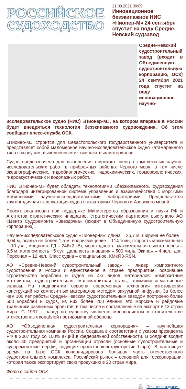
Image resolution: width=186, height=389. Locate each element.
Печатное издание (163, 386)
